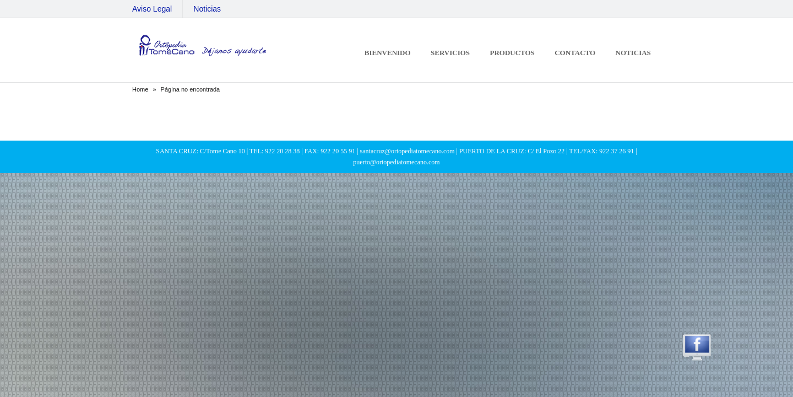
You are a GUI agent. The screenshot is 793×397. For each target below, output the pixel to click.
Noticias (207, 8)
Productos (512, 53)
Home (140, 89)
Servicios (450, 53)
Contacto (575, 53)
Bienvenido (388, 53)
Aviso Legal (152, 8)
